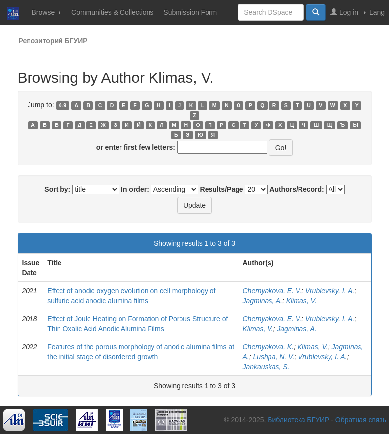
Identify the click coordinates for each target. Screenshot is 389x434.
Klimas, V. (301, 301)
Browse (45, 12)
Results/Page (221, 189)
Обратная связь (360, 420)
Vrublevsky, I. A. (329, 291)
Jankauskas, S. (265, 367)
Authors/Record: (296, 189)
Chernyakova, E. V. (271, 291)
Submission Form (190, 12)
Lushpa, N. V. (274, 357)
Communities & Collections (112, 12)
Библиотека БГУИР (298, 420)
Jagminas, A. (262, 301)
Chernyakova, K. (268, 347)
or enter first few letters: (135, 147)
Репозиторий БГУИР (53, 41)
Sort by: (57, 189)
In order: (135, 189)
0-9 (62, 105)
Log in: (348, 12)
